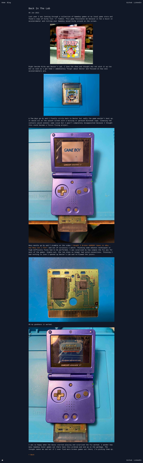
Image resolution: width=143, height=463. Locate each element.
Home (3, 3)
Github (129, 3)
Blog (9, 3)
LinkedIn (137, 3)
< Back (31, 455)
